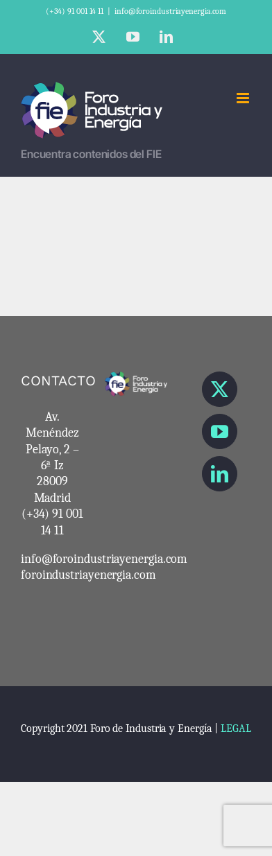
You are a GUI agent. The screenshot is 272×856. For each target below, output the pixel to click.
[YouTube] (219, 431)
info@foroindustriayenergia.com (170, 11)
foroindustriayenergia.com (88, 575)
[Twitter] (219, 389)
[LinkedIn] (219, 473)
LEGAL (236, 728)
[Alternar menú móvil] (244, 98)
